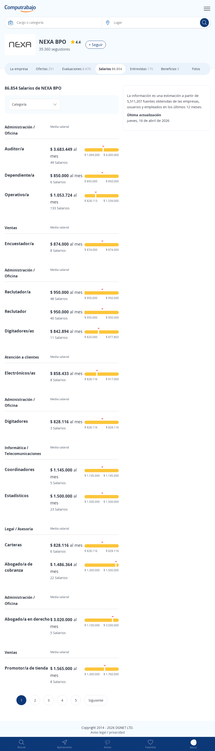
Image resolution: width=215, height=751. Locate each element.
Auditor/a (14, 149)
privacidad (117, 732)
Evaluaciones (76, 69)
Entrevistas (141, 69)
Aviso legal (98, 732)
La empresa (19, 69)
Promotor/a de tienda (26, 668)
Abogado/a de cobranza (18, 567)
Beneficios (170, 69)
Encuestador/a (19, 243)
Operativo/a (17, 194)
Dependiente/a (19, 175)
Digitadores (16, 421)
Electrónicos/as (20, 373)
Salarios (110, 69)
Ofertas (45, 69)
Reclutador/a (18, 292)
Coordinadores (20, 469)
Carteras (13, 544)
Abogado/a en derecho (27, 619)
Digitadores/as (19, 331)
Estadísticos (17, 495)
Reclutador (16, 311)
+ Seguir (96, 44)
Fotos (196, 69)
